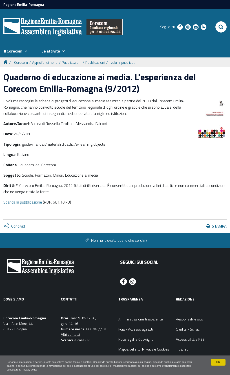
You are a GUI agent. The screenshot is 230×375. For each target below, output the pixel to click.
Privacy (147, 349)
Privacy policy (44, 369)
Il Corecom (20, 62)
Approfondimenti (45, 62)
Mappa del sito (129, 349)
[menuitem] (15, 51)
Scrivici (195, 329)
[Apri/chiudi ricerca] (221, 27)
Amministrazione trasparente (140, 319)
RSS (201, 339)
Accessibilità (185, 339)
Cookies (163, 349)
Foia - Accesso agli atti (135, 329)
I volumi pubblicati (122, 62)
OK (218, 361)
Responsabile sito (189, 319)
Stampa (219, 226)
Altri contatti (70, 334)
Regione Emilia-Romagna (23, 4)
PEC (90, 340)
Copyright (145, 339)
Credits (181, 329)
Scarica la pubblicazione (22, 202)
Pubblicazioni (71, 62)
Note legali (126, 339)
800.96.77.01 (96, 329)
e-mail (79, 340)
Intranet (182, 349)
